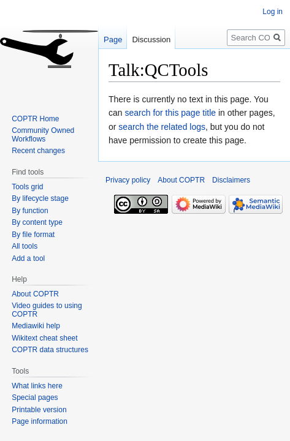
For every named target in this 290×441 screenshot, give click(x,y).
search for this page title (170, 113)
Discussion (151, 39)
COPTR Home (35, 119)
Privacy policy (127, 180)
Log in (272, 11)
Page (113, 39)
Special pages (35, 397)
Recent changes (38, 150)
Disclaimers (231, 180)
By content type (37, 222)
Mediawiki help (36, 326)
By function (30, 210)
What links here (37, 386)
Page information (39, 421)
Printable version (39, 409)
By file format (33, 234)
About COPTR (35, 294)
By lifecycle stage (40, 198)
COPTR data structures (50, 349)
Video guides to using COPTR (47, 309)
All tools (24, 246)
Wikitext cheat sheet (44, 338)
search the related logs (161, 127)
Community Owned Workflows (43, 134)
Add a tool (28, 258)
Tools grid (27, 187)
